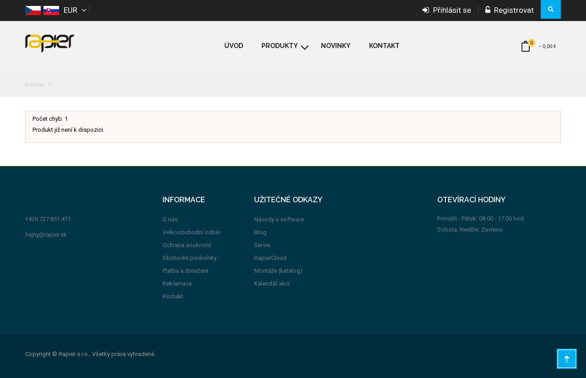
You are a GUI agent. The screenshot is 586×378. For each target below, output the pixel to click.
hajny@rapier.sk (46, 234)
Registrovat (509, 10)
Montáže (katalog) (278, 270)
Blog (260, 232)
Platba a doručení (185, 270)
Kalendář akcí (272, 283)
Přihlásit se (447, 10)
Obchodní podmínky (190, 257)
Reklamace (177, 283)
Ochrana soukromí (187, 245)
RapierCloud (270, 257)
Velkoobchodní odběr (192, 232)
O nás (170, 219)
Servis (262, 245)
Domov (34, 84)
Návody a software (279, 219)
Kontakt (173, 296)
